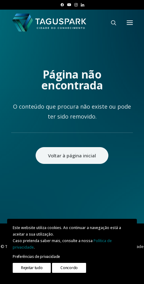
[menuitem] (62, 5)
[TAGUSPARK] (49, 22)
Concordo (69, 267)
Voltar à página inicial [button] (72, 155)
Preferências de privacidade (36, 256)
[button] (62, 5)
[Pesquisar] (110, 22)
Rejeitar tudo (31, 267)
